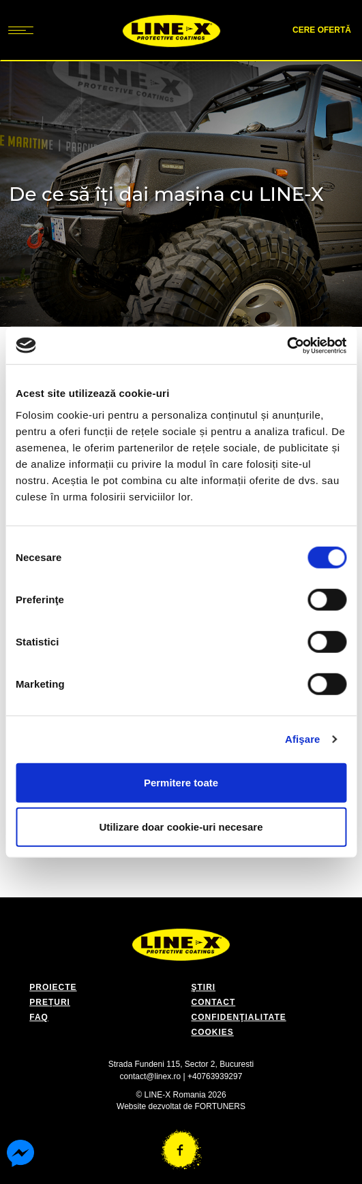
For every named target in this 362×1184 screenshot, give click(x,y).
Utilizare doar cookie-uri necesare (180, 827)
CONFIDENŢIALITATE (239, 1017)
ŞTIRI (204, 987)
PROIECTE (52, 987)
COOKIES (213, 1032)
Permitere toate (181, 782)
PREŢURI (49, 1002)
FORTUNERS (220, 1106)
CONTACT (214, 1002)
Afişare (302, 739)
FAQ (38, 1017)
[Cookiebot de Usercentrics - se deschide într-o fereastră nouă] (286, 345)
